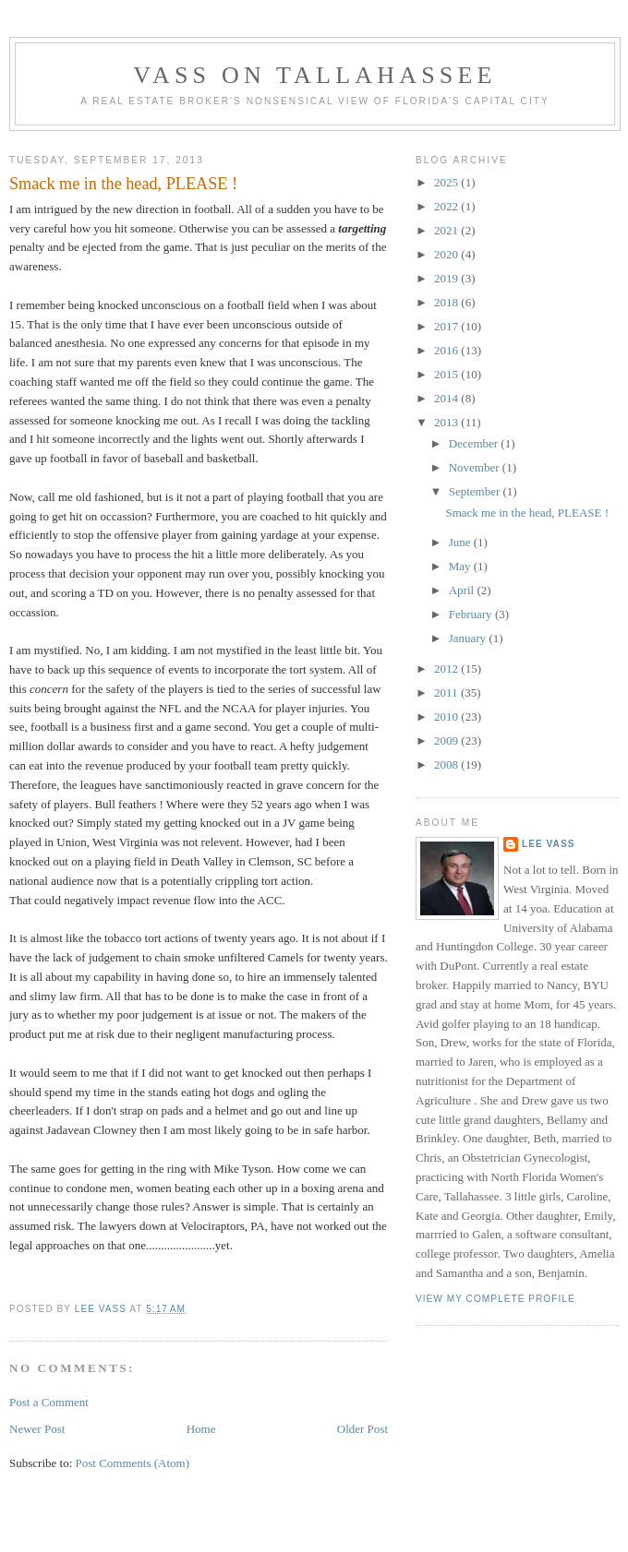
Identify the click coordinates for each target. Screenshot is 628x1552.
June (461, 542)
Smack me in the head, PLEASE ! (527, 512)
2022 (447, 206)
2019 (447, 278)
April (463, 590)
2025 (447, 182)
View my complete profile (495, 1299)
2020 (447, 254)
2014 (447, 398)
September (476, 491)
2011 (447, 692)
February (472, 614)
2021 (447, 230)
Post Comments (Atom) (133, 1463)
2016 (447, 350)
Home (201, 1429)
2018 (447, 302)
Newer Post (37, 1429)
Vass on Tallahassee (314, 75)
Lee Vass (548, 844)
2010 (447, 716)
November (475, 467)
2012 (447, 668)
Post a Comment (49, 1402)
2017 (447, 326)
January (469, 638)
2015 (447, 374)
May (461, 566)
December (475, 443)
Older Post (362, 1429)
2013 (447, 422)
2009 (447, 740)
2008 (447, 764)
